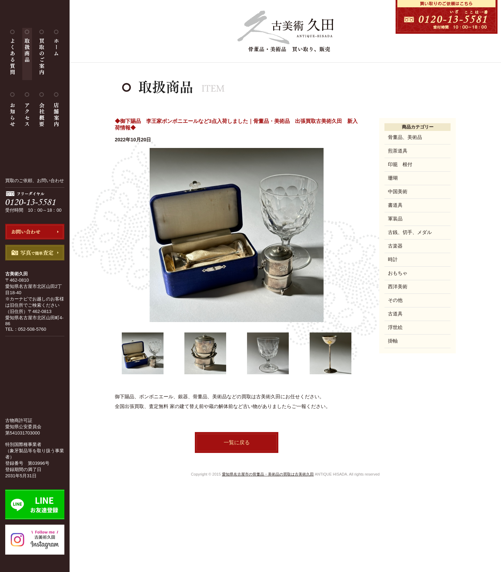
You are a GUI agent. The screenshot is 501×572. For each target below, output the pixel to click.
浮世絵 (395, 327)
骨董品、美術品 (405, 137)
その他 (395, 300)
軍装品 (395, 218)
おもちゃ (397, 273)
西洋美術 (397, 286)
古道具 (395, 313)
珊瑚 (393, 178)
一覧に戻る (237, 442)
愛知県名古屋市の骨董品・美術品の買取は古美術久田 (268, 474)
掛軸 (393, 341)
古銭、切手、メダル (410, 232)
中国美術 (397, 191)
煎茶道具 (397, 151)
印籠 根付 (400, 164)
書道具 (395, 205)
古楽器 (395, 246)
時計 (393, 259)
